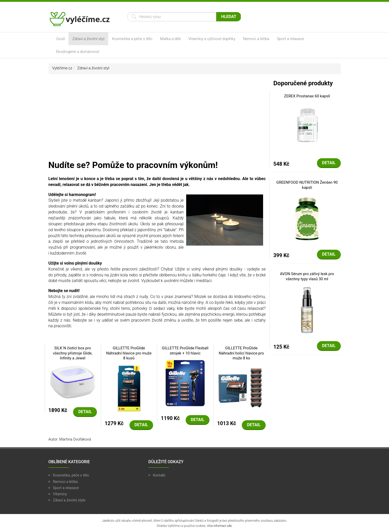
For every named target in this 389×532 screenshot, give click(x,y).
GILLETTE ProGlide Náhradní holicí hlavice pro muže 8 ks (241, 353)
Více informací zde (219, 526)
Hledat (228, 16)
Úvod (60, 38)
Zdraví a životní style (69, 500)
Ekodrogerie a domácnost (77, 51)
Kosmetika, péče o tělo (71, 475)
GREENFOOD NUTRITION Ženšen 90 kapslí (307, 185)
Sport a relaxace (290, 38)
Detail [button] (85, 411)
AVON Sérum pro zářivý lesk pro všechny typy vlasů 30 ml (307, 276)
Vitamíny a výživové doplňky (211, 38)
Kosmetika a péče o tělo (132, 38)
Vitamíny (60, 494)
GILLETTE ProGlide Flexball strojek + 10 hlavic (185, 351)
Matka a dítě (170, 38)
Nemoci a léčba (256, 38)
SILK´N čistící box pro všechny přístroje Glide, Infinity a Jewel (72, 353)
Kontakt (159, 475)
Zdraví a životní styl (88, 38)
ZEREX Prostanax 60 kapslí (307, 96)
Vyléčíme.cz (62, 68)
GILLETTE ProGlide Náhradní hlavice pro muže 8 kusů (129, 353)
